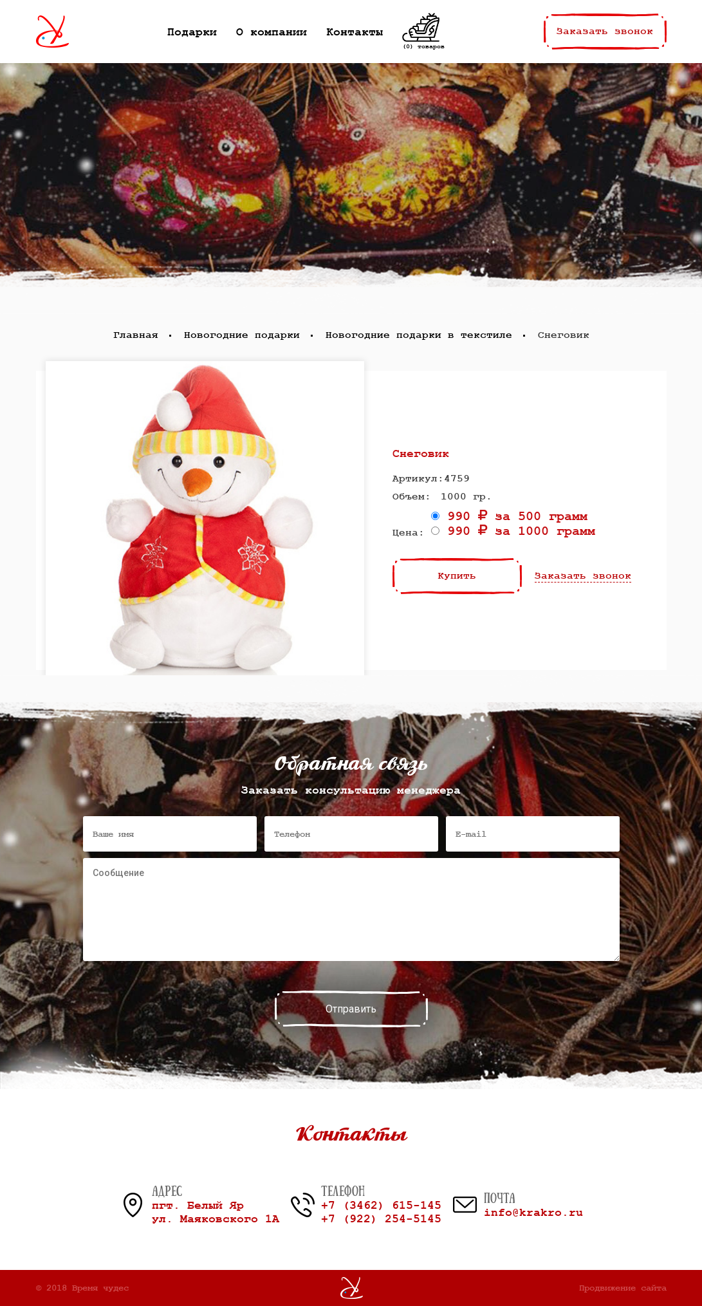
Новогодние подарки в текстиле (419, 335)
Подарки (192, 32)
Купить (457, 576)
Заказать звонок (605, 31)
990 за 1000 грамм (513, 531)
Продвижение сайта (623, 1288)
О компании (271, 32)
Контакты (354, 32)
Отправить (351, 1009)
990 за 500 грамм (509, 516)
